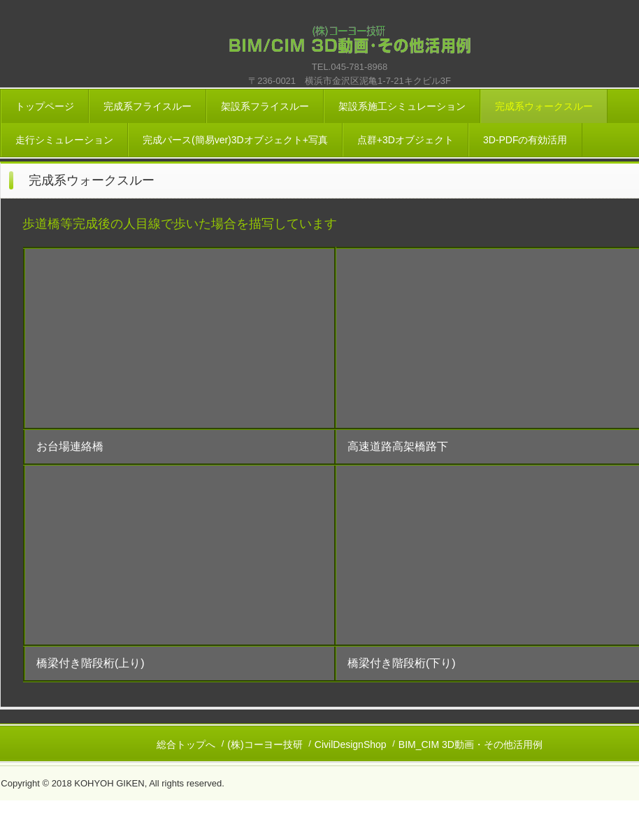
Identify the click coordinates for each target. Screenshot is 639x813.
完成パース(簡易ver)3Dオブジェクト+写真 (235, 139)
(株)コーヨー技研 (264, 744)
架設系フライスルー (265, 106)
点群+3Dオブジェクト (405, 139)
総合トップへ (186, 744)
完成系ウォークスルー (544, 106)
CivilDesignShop (351, 744)
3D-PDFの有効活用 (525, 139)
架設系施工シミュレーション (402, 106)
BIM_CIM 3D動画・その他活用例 (471, 744)
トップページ (44, 106)
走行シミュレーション (64, 139)
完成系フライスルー (147, 106)
